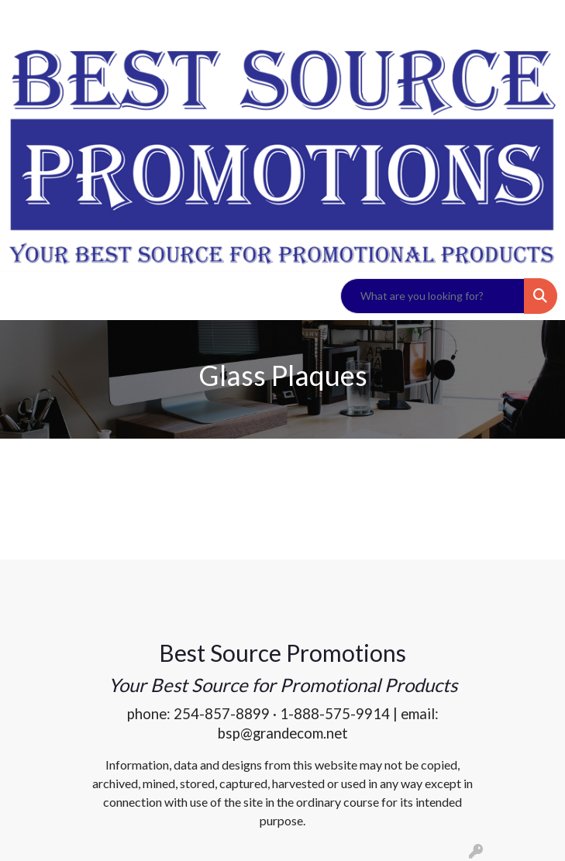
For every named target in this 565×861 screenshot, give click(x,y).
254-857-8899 (222, 713)
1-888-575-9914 (335, 713)
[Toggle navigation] (24, 295)
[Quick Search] (432, 296)
